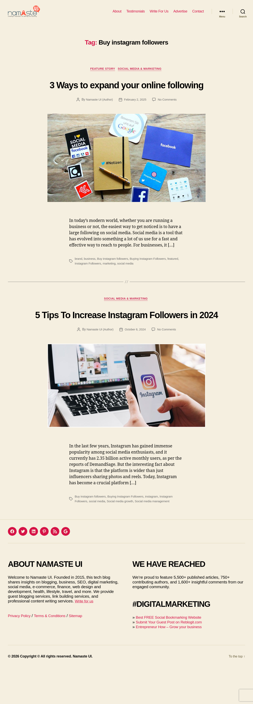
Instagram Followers (88, 284)
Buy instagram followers (114, 280)
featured (176, 280)
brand (79, 280)
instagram (154, 533)
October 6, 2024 (135, 365)
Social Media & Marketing (141, 75)
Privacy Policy (20, 652)
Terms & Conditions (53, 652)
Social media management (155, 537)
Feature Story (102, 75)
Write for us (85, 637)
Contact (198, 14)
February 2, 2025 (135, 120)
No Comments (168, 120)
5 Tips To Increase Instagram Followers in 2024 (126, 343)
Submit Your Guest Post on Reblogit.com (172, 658)
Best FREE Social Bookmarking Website (172, 653)
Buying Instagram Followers (150, 280)
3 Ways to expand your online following (126, 98)
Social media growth (121, 537)
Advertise (180, 14)
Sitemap (82, 652)
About (117, 14)
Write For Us (159, 14)
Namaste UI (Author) (98, 120)
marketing (110, 284)
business (90, 280)
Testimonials (135, 14)
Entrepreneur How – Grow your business (172, 663)
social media (127, 284)
